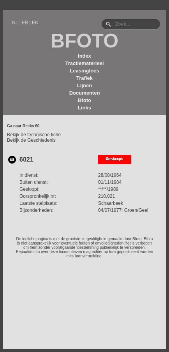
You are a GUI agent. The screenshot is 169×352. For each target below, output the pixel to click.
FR (25, 22)
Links (84, 108)
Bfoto (84, 100)
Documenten (84, 93)
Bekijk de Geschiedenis (31, 140)
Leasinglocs (84, 71)
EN (35, 22)
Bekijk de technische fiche (34, 134)
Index (84, 56)
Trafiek (84, 78)
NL (15, 22)
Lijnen (84, 85)
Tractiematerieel (84, 63)
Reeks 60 (31, 126)
